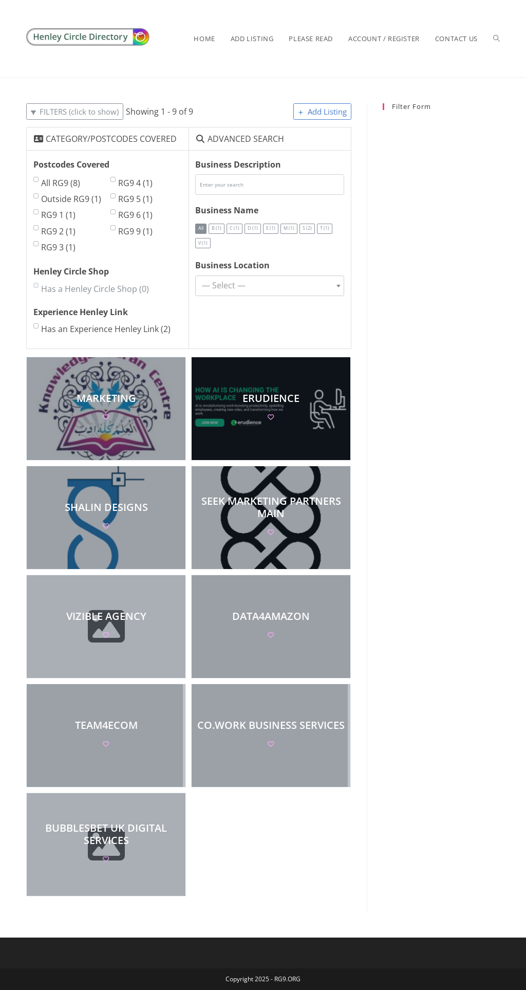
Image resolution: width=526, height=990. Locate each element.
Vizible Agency (106, 615)
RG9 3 (58, 247)
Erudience (271, 398)
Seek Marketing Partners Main (271, 506)
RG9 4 (135, 183)
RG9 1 (58, 215)
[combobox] (269, 286)
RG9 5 (135, 199)
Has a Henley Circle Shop (95, 289)
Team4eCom (106, 724)
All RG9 (60, 183)
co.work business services (271, 724)
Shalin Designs (106, 507)
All (201, 228)
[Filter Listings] (74, 111)
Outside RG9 (71, 199)
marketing (106, 398)
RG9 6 (135, 215)
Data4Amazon (271, 615)
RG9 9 (135, 231)
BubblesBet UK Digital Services (106, 833)
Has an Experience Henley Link (106, 329)
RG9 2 (58, 231)
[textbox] (270, 286)
